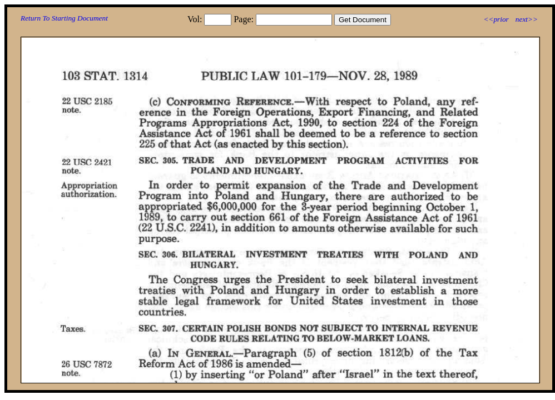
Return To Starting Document (64, 18)
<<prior (495, 19)
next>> (527, 19)
